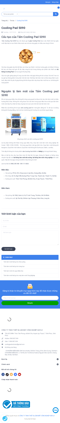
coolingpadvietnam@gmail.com (15, 344)
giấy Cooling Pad (34, 41)
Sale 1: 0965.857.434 (11, 341)
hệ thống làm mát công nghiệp (42, 157)
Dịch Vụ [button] (30, 359)
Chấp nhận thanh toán (9, 379)
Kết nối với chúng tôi (8, 369)
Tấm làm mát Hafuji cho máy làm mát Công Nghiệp (19, 275)
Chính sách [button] (30, 364)
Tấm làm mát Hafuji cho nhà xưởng (14, 262)
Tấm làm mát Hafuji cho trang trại (14, 266)
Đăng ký (30, 303)
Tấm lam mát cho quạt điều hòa (13, 271)
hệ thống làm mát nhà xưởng (23, 157)
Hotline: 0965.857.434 (11, 338)
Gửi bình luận (8, 249)
